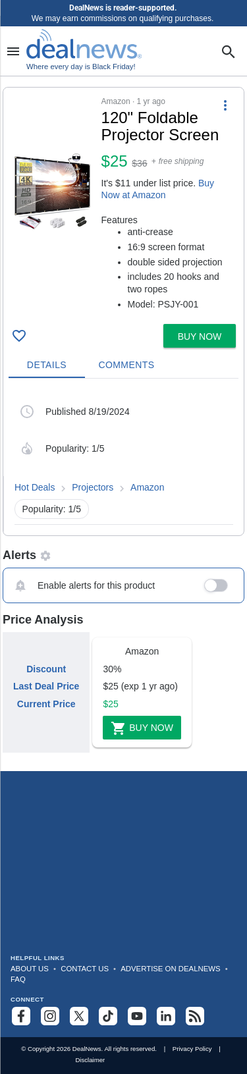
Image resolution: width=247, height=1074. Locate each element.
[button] (123, 203)
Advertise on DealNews (170, 969)
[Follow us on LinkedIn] (166, 1016)
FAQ (18, 979)
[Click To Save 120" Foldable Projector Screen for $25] (19, 336)
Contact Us (85, 969)
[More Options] (225, 105)
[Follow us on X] (79, 1016)
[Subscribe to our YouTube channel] (137, 1016)
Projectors (92, 487)
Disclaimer (90, 1059)
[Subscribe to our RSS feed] (195, 1016)
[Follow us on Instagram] (50, 1016)
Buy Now (142, 728)
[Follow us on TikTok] (108, 1016)
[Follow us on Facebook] (21, 1016)
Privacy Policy (192, 1048)
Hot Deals (34, 487)
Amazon (147, 487)
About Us (30, 969)
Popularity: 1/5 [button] (52, 509)
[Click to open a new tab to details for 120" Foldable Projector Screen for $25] (52, 191)
